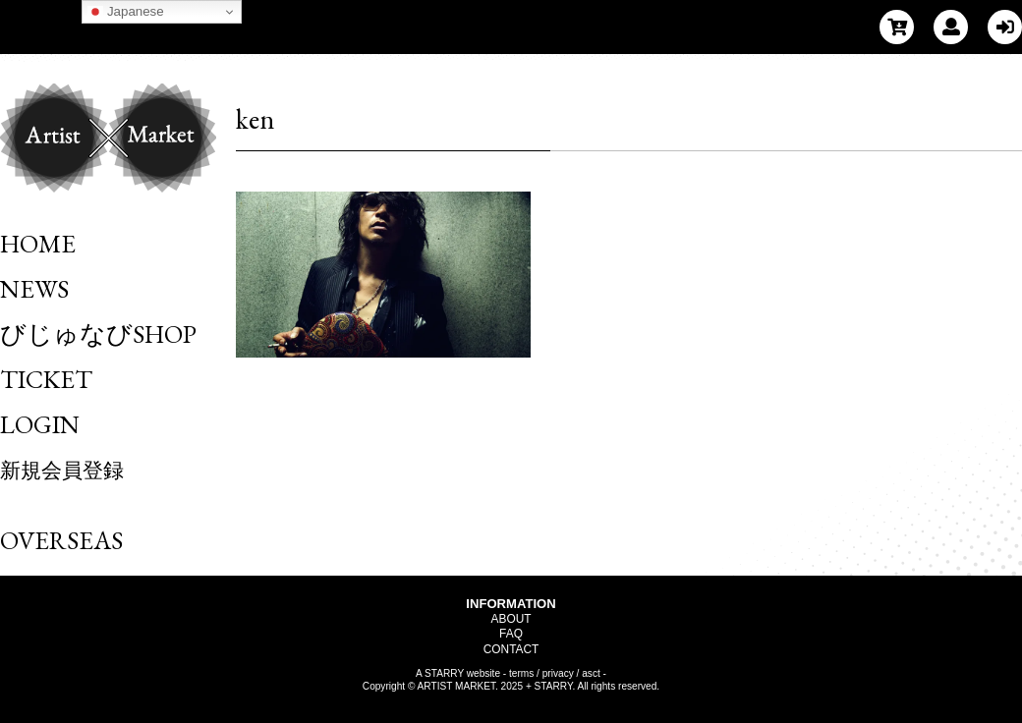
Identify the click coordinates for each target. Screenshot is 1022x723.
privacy (558, 673)
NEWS (34, 289)
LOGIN (40, 424)
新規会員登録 (62, 470)
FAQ (511, 633)
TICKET (46, 379)
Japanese (125, 12)
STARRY (444, 673)
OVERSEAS (61, 540)
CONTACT (511, 649)
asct (591, 673)
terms (521, 673)
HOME (38, 243)
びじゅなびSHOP (98, 334)
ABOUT (511, 619)
